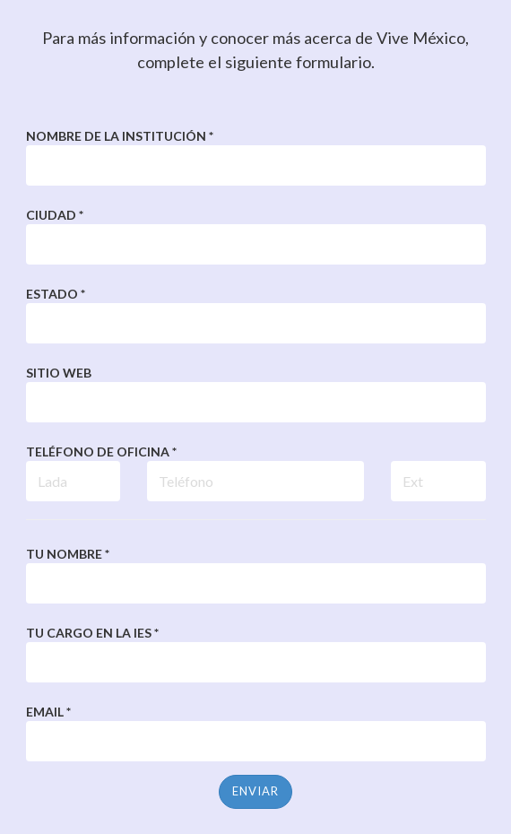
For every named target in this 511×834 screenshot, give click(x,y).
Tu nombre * (67, 553)
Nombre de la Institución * (119, 135)
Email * (48, 711)
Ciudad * (54, 214)
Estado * (55, 293)
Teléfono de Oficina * (101, 451)
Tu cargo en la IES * (92, 632)
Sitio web (58, 372)
